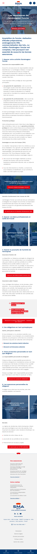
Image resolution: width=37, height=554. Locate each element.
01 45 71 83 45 (30, 3)
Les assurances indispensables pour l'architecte (17, 496)
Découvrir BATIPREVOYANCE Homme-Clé (18, 275)
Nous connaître (18, 519)
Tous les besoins (14, 480)
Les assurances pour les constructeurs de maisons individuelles (16, 489)
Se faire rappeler (30, 552)
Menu (3, 3)
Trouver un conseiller (18, 552)
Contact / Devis (6, 552)
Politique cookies (18, 542)
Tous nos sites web (18, 528)
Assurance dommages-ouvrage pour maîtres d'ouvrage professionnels (17, 471)
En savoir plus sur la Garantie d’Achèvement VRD (18, 211)
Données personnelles (18, 539)
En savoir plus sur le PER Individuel (18, 447)
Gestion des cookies (18, 545)
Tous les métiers (14, 501)
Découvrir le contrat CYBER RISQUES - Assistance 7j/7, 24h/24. (18, 321)
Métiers (9, 8)
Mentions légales (18, 537)
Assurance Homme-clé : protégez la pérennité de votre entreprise (18, 475)
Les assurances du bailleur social (18, 498)
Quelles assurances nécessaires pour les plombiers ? (18, 493)
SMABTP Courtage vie (24, 522)
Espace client (7, 522)
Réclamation (18, 534)
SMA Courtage (14, 522)
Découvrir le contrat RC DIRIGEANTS (18, 378)
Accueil (4, 8)
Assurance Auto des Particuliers (18, 477)
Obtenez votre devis (18, 28)
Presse (25, 524)
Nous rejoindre (19, 524)
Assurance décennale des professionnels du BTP (16, 468)
